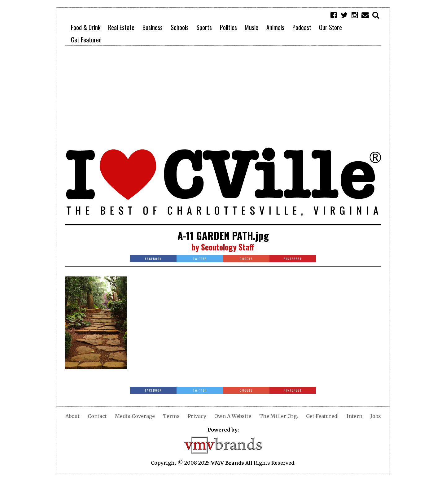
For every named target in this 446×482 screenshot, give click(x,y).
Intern (354, 416)
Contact (97, 416)
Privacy (197, 416)
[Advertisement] (223, 96)
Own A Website (232, 416)
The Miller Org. (278, 416)
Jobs (375, 416)
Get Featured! (322, 416)
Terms (171, 416)
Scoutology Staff (227, 247)
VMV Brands (227, 463)
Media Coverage (135, 416)
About (72, 416)
